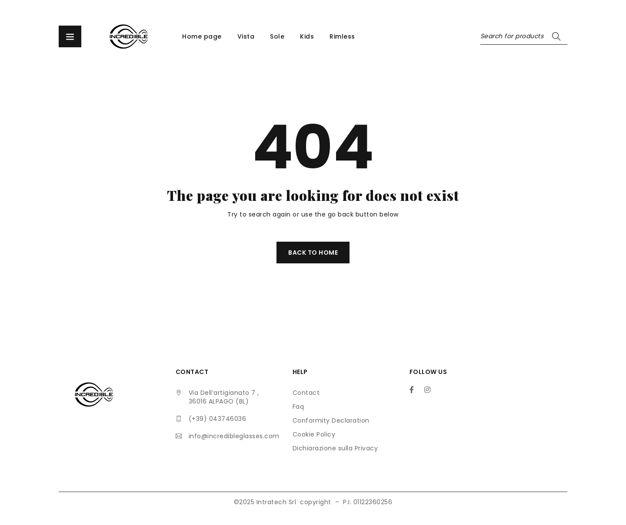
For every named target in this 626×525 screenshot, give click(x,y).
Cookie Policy (314, 434)
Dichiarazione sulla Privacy (335, 448)
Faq (298, 406)
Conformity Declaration (331, 420)
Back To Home (313, 252)
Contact (306, 392)
